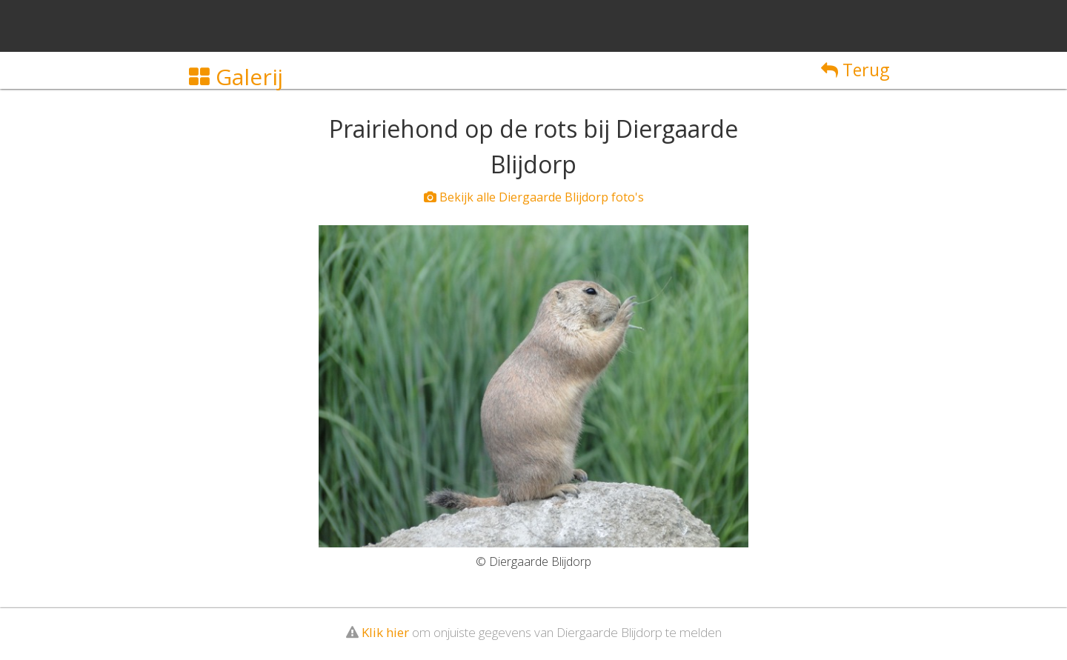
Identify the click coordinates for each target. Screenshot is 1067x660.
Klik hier (385, 632)
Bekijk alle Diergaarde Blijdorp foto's (534, 197)
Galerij (236, 76)
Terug (855, 69)
